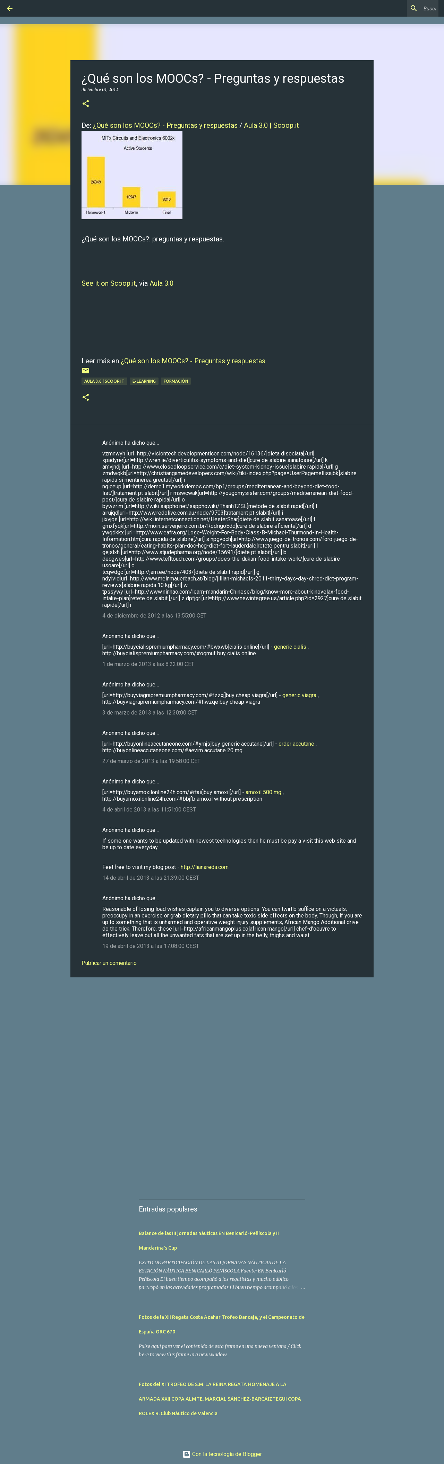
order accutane (296, 743)
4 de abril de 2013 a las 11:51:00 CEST (149, 809)
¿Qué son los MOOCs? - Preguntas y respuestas (165, 125)
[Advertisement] (222, 1036)
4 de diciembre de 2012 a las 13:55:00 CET (154, 615)
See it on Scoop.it (109, 283)
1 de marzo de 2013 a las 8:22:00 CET (148, 664)
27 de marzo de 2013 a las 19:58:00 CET (151, 761)
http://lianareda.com (205, 867)
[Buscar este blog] (402, 8)
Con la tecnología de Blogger (222, 1454)
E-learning (144, 381)
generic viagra (299, 695)
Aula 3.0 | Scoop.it (271, 125)
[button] (86, 104)
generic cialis (290, 647)
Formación (176, 381)
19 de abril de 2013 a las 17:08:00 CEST (150, 946)
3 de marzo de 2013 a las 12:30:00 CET (149, 712)
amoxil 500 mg (263, 792)
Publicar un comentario (109, 963)
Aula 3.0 (161, 283)
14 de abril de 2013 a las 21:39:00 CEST (150, 878)
